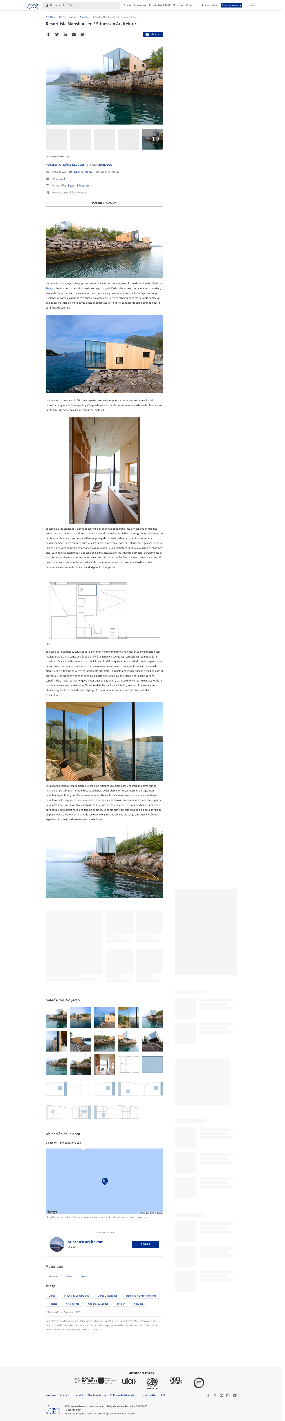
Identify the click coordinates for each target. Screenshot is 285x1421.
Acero (84, 1276)
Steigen (50, 288)
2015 (62, 179)
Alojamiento (72, 1304)
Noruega (105, 165)
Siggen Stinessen (78, 186)
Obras (127, 5)
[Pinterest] (82, 34)
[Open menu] (253, 5)
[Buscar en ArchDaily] (84, 5)
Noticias (178, 5)
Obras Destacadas (107, 1296)
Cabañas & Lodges (72, 165)
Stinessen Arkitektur (81, 172)
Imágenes (140, 5)
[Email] (74, 34)
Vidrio (69, 1276)
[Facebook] (48, 34)
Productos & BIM (159, 5)
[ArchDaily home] (32, 5)
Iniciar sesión (210, 5)
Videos (190, 5)
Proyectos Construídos (76, 1296)
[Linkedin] (65, 34)
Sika (72, 193)
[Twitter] (57, 34)
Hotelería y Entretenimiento (141, 1296)
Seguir (145, 1244)
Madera (53, 1276)
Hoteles (52, 165)
